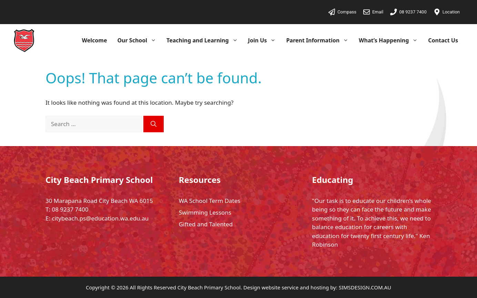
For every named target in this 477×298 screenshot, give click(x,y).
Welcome (94, 40)
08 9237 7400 (70, 209)
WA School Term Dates (210, 201)
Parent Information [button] (320, 40)
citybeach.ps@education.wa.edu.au (100, 218)
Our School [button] (139, 40)
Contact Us (443, 40)
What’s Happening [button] (391, 40)
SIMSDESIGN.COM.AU (365, 287)
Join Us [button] (264, 40)
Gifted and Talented (206, 224)
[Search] (153, 124)
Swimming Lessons (205, 212)
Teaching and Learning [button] (204, 40)
